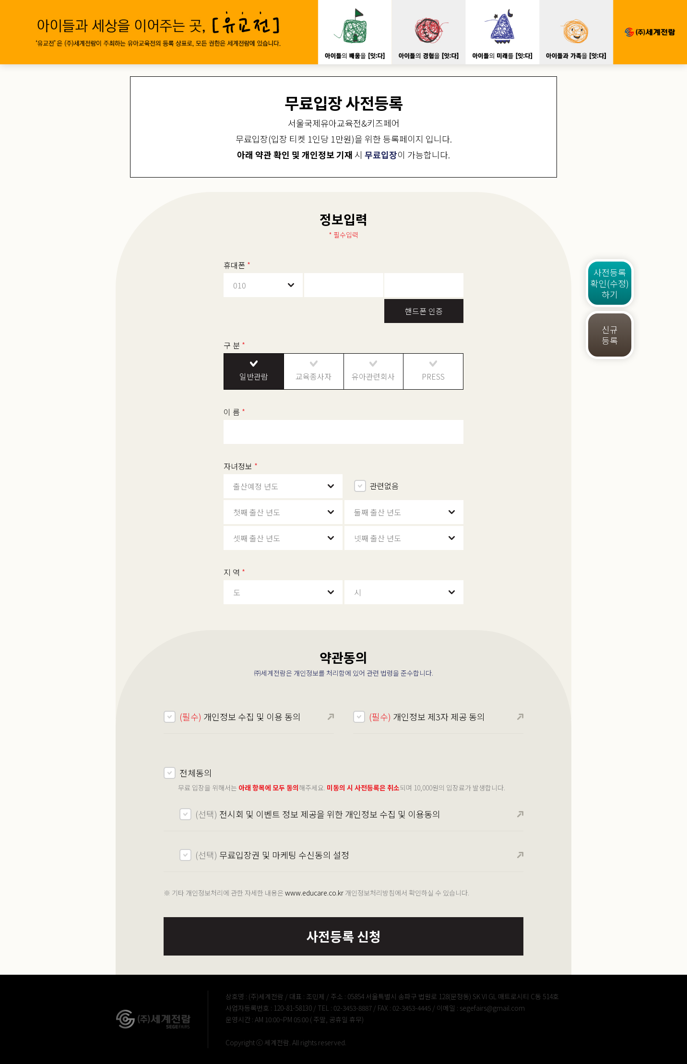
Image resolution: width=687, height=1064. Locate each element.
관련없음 (384, 485)
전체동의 (195, 772)
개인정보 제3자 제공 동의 (427, 716)
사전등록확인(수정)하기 (610, 283)
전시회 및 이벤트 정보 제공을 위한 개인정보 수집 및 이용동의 (317, 814)
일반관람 (253, 376)
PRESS (433, 376)
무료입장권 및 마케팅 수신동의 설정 (272, 855)
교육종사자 (314, 376)
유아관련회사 (373, 376)
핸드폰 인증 (424, 311)
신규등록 (610, 335)
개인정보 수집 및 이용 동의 (240, 716)
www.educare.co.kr (314, 892)
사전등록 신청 (343, 936)
